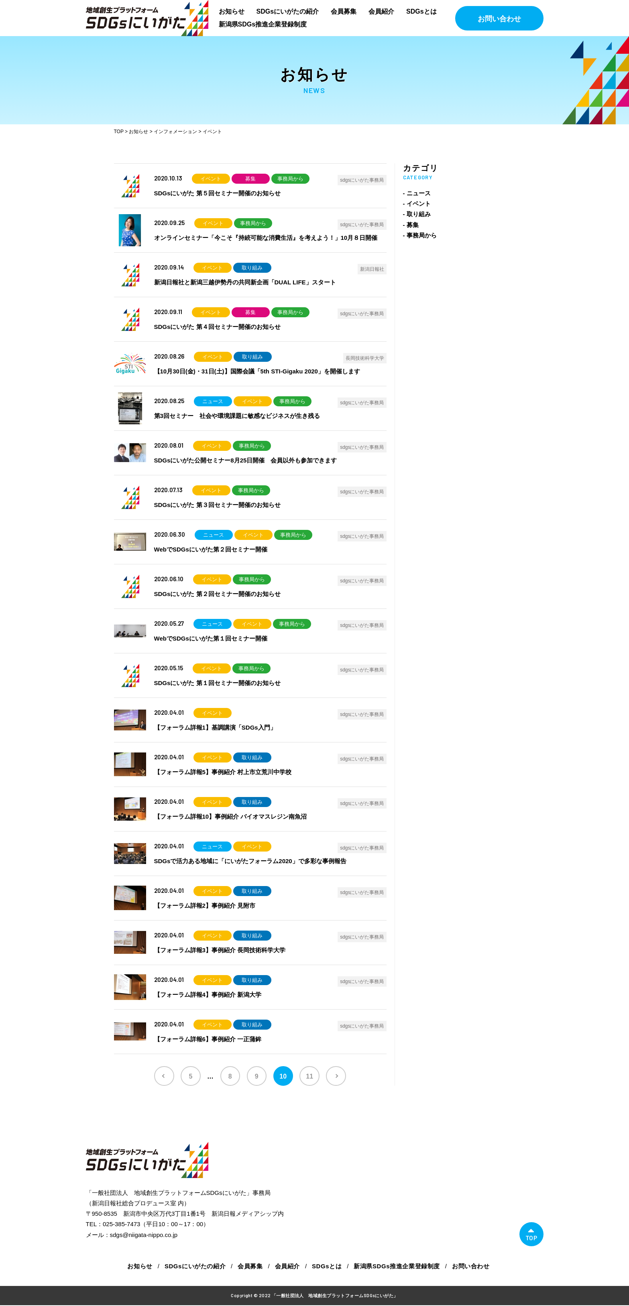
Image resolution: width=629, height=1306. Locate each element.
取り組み (252, 268)
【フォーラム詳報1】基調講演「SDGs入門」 (215, 727)
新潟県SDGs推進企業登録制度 (263, 24)
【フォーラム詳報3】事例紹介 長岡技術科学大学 (220, 950)
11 (311, 1076)
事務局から (290, 179)
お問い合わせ (499, 19)
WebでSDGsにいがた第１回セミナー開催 (210, 638)
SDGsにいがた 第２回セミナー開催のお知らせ (217, 593)
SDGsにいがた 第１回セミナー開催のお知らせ (217, 682)
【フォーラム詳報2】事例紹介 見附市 (205, 905)
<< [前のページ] (161, 1076)
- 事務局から (420, 235)
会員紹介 (381, 11)
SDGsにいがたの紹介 (287, 11)
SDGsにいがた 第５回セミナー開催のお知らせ (217, 193)
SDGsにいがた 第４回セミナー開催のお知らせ (217, 326)
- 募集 (411, 224)
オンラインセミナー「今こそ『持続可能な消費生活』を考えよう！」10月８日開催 (266, 237)
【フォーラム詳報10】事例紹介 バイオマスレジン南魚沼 (230, 816)
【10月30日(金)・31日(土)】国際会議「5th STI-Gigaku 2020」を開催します (257, 371)
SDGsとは (421, 11)
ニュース (212, 401)
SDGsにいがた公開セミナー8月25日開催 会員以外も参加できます (245, 460)
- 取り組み (417, 214)
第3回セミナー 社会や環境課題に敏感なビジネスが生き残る (237, 415)
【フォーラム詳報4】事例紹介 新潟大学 (208, 994)
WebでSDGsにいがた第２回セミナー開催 (210, 549)
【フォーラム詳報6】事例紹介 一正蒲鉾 (208, 1039)
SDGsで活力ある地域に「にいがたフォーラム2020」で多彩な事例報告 (250, 861)
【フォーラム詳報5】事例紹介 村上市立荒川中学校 (223, 772)
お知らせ (231, 11)
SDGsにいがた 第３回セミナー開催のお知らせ (217, 504)
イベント (210, 179)
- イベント (417, 203)
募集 (250, 179)
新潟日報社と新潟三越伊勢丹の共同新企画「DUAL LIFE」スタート (245, 282)
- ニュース (417, 193)
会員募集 (343, 11)
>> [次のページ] (338, 1076)
